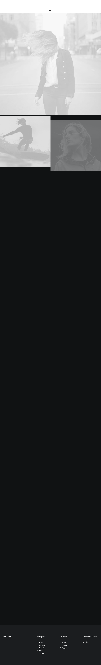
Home (41, 643)
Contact (41, 653)
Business (64, 643)
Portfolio (42, 648)
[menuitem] (50, 10)
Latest (41, 650)
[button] (50, 10)
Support (64, 648)
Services (42, 645)
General (64, 645)
